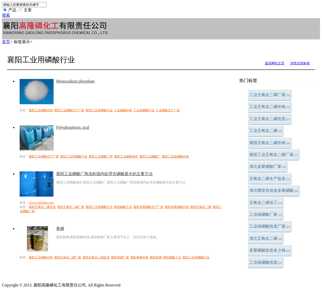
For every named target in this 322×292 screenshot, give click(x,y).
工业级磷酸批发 (265, 262)
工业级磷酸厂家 (265, 214)
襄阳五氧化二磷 (200, 207)
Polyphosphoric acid (72, 127)
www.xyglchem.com (41, 202)
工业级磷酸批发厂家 (269, 226)
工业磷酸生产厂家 (168, 110)
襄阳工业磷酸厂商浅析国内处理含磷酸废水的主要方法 (104, 174)
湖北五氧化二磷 (265, 238)
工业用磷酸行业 (143, 110)
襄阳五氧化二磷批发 (42, 207)
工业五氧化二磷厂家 (269, 95)
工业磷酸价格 (123, 110)
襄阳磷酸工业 (123, 207)
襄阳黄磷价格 (139, 257)
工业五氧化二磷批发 (269, 119)
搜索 (6, 15)
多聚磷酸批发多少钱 (269, 250)
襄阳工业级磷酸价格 (175, 156)
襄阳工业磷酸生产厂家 (69, 110)
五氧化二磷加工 (265, 202)
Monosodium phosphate (75, 81)
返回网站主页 (275, 63)
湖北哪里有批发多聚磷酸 (273, 190)
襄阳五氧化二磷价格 (269, 143)
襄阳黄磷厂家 (120, 257)
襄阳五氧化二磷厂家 (70, 207)
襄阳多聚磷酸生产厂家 (148, 207)
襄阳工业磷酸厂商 (101, 156)
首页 (6, 42)
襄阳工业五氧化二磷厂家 (273, 154)
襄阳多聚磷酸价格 (177, 207)
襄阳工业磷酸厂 (149, 156)
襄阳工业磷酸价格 (41, 110)
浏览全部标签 (300, 63)
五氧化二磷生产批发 (269, 178)
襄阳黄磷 (156, 257)
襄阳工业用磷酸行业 (99, 110)
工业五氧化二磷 (265, 130)
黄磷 (60, 228)
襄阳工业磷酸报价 (126, 156)
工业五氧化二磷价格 (269, 106)
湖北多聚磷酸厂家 (267, 166)
